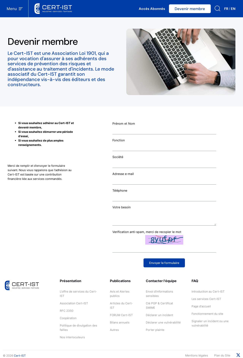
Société (117, 157)
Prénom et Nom (123, 123)
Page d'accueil (201, 306)
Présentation (70, 281)
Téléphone (119, 190)
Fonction (118, 140)
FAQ (195, 281)
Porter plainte (155, 330)
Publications (120, 281)
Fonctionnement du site (207, 314)
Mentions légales (196, 355)
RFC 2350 (66, 310)
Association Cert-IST (74, 303)
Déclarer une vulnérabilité (163, 322)
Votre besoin (121, 207)
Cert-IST (20, 355)
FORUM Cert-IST (121, 315)
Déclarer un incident (159, 315)
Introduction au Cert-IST (208, 291)
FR (226, 8)
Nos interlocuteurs (72, 337)
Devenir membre (190, 8)
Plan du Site (222, 355)
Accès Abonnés (152, 8)
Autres (114, 330)
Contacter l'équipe (161, 281)
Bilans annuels (119, 322)
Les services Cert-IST (206, 299)
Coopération (68, 318)
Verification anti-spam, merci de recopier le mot (146, 232)
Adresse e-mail (123, 174)
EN (233, 8)
